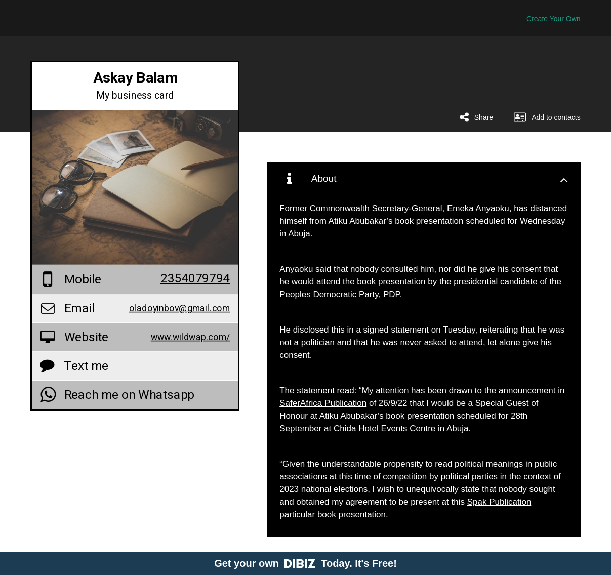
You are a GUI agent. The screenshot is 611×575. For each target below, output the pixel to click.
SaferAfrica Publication (322, 403)
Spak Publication (499, 502)
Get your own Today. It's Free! (305, 563)
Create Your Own (553, 19)
